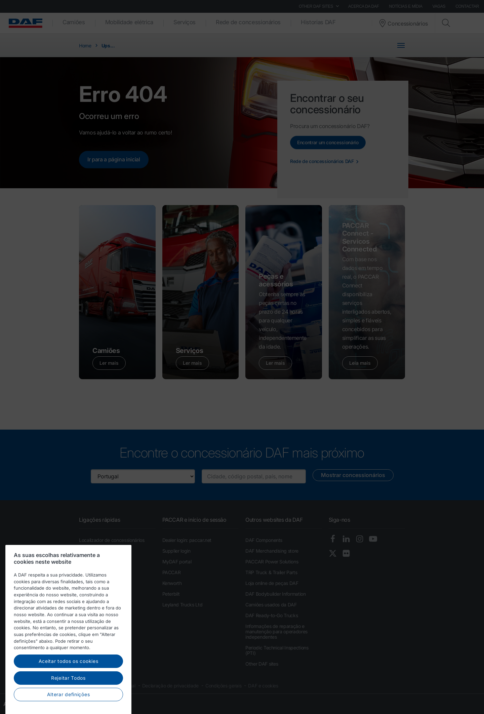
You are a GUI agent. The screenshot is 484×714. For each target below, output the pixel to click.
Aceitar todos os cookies (68, 680)
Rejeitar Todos (68, 697)
